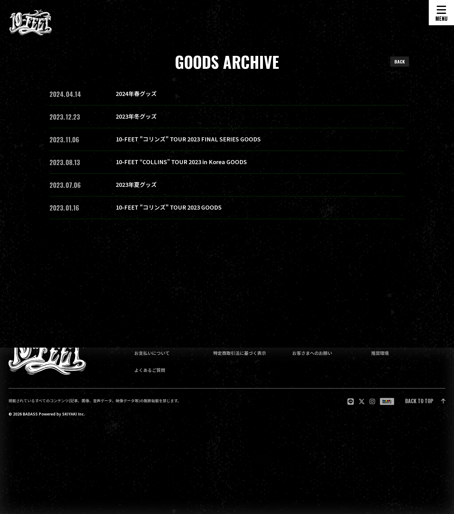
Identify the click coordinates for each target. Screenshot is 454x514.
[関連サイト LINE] (350, 401)
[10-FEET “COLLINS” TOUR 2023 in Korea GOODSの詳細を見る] (227, 164)
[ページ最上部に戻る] (425, 401)
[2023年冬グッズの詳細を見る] (227, 118)
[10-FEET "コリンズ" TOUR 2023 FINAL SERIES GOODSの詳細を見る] (227, 141)
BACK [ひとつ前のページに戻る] (399, 61)
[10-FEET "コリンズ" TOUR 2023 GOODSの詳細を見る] (227, 209)
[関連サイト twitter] (361, 401)
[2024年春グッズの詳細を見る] (227, 96)
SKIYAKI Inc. (73, 413)
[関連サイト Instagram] (372, 401)
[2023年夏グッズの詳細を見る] (227, 187)
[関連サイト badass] (387, 401)
